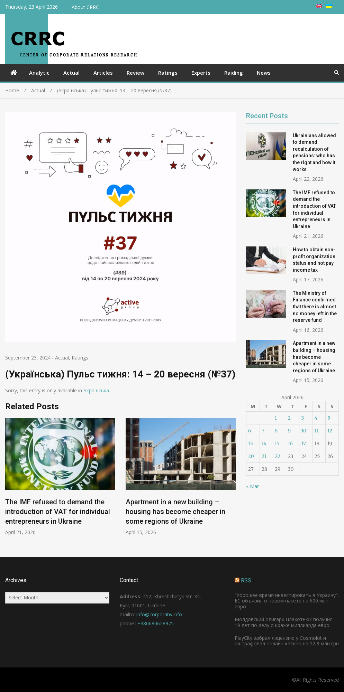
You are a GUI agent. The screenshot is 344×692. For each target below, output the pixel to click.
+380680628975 (155, 623)
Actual (71, 72)
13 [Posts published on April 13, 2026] (250, 443)
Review (135, 72)
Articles (103, 72)
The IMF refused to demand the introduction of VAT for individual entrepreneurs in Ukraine (57, 511)
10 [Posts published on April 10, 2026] (303, 431)
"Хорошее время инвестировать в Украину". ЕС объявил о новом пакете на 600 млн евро (287, 601)
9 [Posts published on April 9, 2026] (289, 431)
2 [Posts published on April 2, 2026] (289, 418)
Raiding (233, 72)
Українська (96, 390)
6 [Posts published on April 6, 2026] (249, 431)
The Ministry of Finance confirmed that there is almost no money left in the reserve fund (315, 306)
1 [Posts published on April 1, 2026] (276, 418)
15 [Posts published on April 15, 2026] (277, 443)
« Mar (252, 486)
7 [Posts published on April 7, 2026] (263, 431)
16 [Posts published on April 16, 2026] (290, 443)
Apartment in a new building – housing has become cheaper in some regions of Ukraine (175, 511)
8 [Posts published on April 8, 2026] (276, 431)
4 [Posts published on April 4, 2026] (316, 418)
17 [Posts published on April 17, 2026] (303, 443)
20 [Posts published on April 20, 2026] (251, 456)
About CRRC (85, 7)
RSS (246, 580)
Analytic (39, 72)
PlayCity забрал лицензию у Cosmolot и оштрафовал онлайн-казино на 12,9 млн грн (287, 641)
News (264, 72)
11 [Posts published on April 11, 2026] (317, 431)
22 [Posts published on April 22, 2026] (277, 456)
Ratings (168, 72)
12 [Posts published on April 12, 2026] (329, 431)
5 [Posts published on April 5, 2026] (328, 418)
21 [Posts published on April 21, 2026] (264, 456)
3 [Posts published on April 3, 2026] (302, 418)
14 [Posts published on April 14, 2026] (264, 443)
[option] (60, 477)
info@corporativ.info (159, 614)
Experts (200, 72)
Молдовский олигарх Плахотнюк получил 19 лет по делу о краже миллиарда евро (284, 622)
